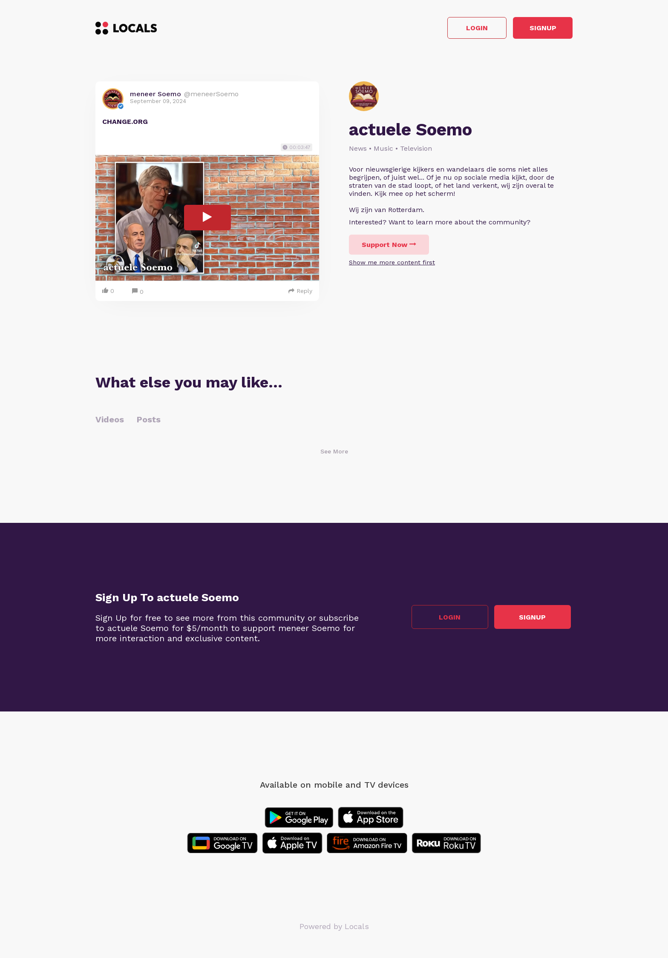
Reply (300, 292)
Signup (534, 29)
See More (334, 453)
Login (451, 29)
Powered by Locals (334, 928)
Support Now (389, 247)
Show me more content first (392, 264)
